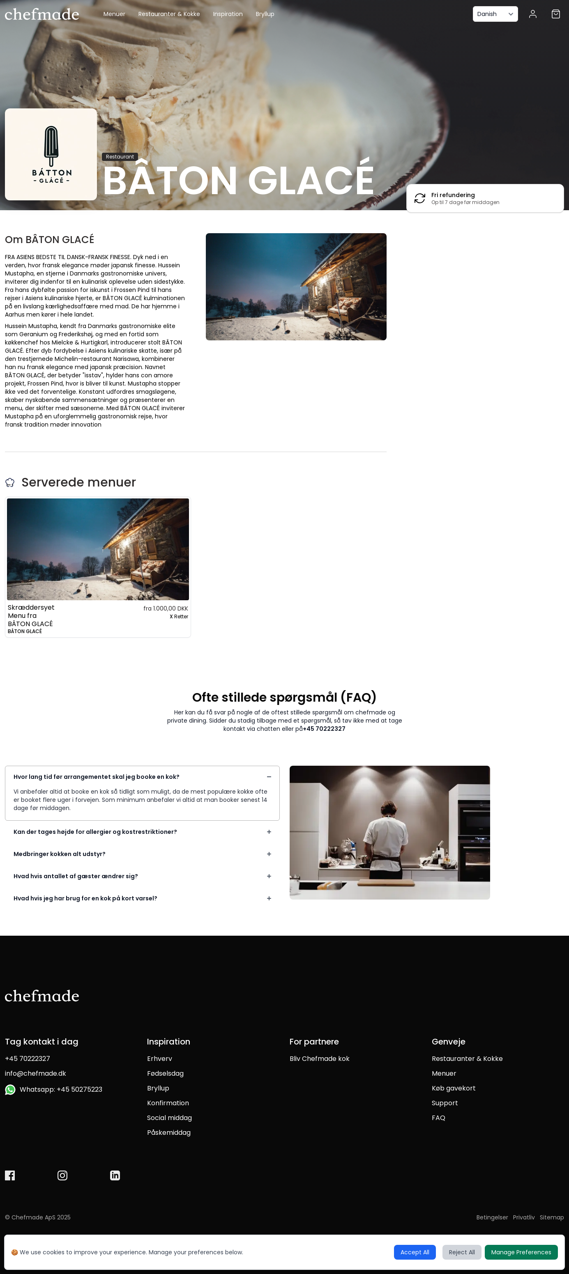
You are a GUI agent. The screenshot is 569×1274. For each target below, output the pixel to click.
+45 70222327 (324, 729)
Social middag (169, 1117)
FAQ (438, 1117)
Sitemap (552, 1217)
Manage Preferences (521, 1252)
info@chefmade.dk (35, 1073)
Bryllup (265, 14)
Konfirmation (168, 1103)
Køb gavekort (454, 1088)
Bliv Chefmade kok (320, 1058)
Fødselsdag (165, 1073)
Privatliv (524, 1217)
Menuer (114, 14)
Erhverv (159, 1058)
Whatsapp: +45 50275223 (53, 1089)
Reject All (462, 1252)
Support (445, 1103)
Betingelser (492, 1217)
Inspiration (228, 14)
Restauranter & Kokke (169, 14)
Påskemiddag (169, 1132)
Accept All (415, 1252)
